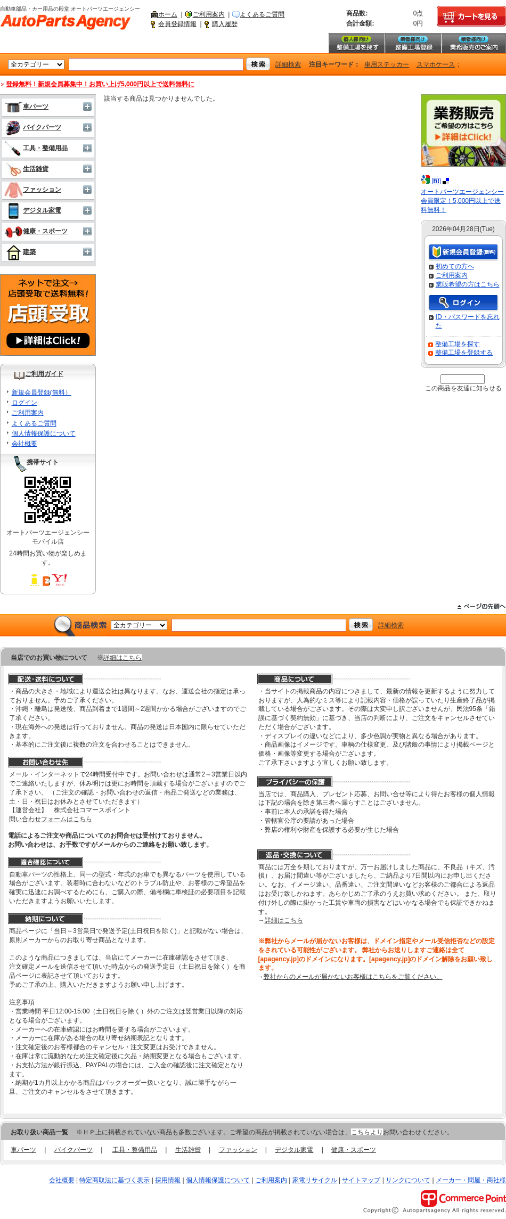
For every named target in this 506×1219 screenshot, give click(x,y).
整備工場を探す (356, 43)
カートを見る (471, 16)
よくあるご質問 (262, 14)
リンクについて (408, 1180)
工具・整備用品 (36, 148)
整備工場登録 (413, 43)
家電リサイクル (314, 1180)
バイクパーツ (32, 127)
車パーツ (26, 106)
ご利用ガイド (44, 374)
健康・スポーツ (36, 231)
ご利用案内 (209, 14)
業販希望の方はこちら (468, 284)
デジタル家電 (32, 210)
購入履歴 (225, 24)
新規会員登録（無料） (463, 252)
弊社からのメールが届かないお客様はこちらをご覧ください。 (353, 976)
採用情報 (168, 1180)
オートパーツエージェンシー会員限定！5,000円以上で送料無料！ (462, 201)
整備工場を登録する (464, 352)
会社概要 (24, 443)
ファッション (32, 189)
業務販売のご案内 (473, 43)
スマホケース (436, 64)
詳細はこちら (122, 657)
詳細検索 (288, 64)
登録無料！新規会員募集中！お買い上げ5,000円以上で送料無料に (100, 84)
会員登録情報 (177, 24)
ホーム (167, 14)
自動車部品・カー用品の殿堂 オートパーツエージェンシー (65, 22)
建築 (20, 252)
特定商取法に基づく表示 (114, 1180)
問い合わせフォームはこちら (50, 819)
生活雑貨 (26, 169)
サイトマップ (361, 1180)
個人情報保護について (44, 433)
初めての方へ (455, 266)
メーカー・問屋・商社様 (471, 1180)
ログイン (24, 402)
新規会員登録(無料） (41, 392)
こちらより (367, 1132)
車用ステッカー (386, 64)
